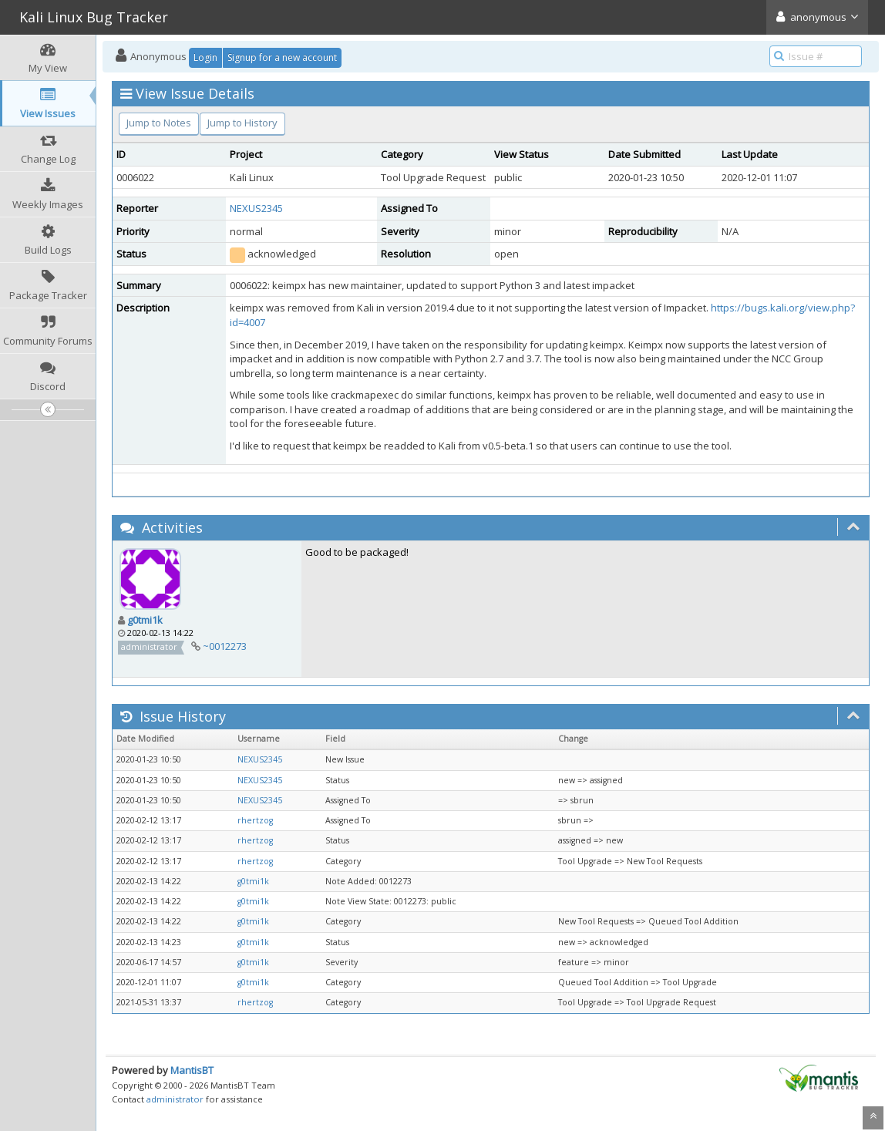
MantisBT (192, 1070)
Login (205, 57)
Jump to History (242, 123)
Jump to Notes (158, 123)
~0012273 (225, 646)
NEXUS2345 (256, 208)
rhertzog (255, 820)
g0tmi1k (145, 620)
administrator (175, 1099)
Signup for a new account (282, 57)
